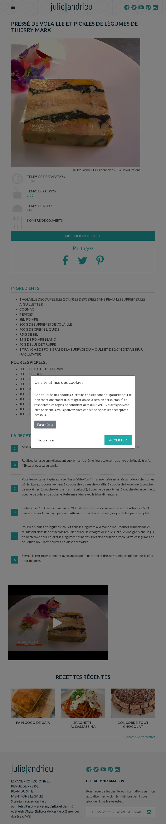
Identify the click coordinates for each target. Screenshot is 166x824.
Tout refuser (46, 440)
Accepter (118, 440)
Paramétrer (45, 424)
